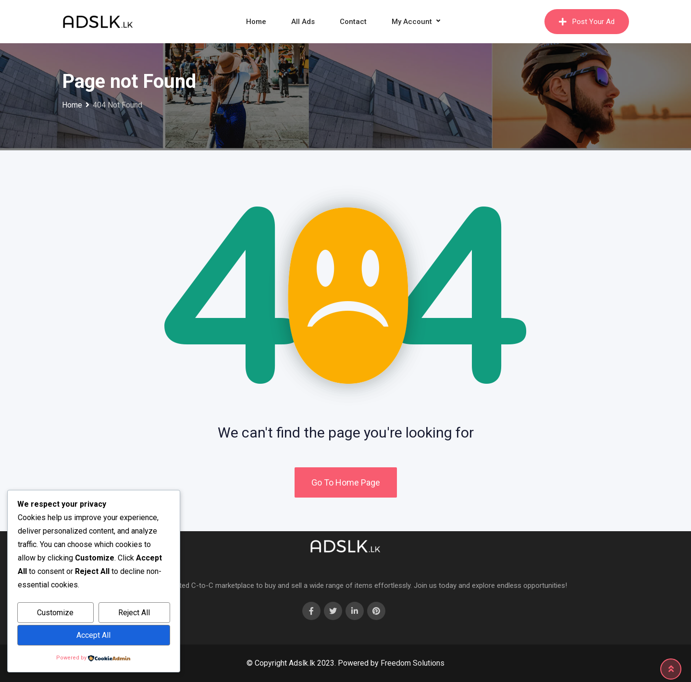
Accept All (93, 635)
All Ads (303, 21)
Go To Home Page (345, 482)
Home (256, 21)
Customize (55, 612)
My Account (412, 21)
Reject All (134, 612)
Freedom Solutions (412, 663)
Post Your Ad (587, 21)
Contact (353, 21)
